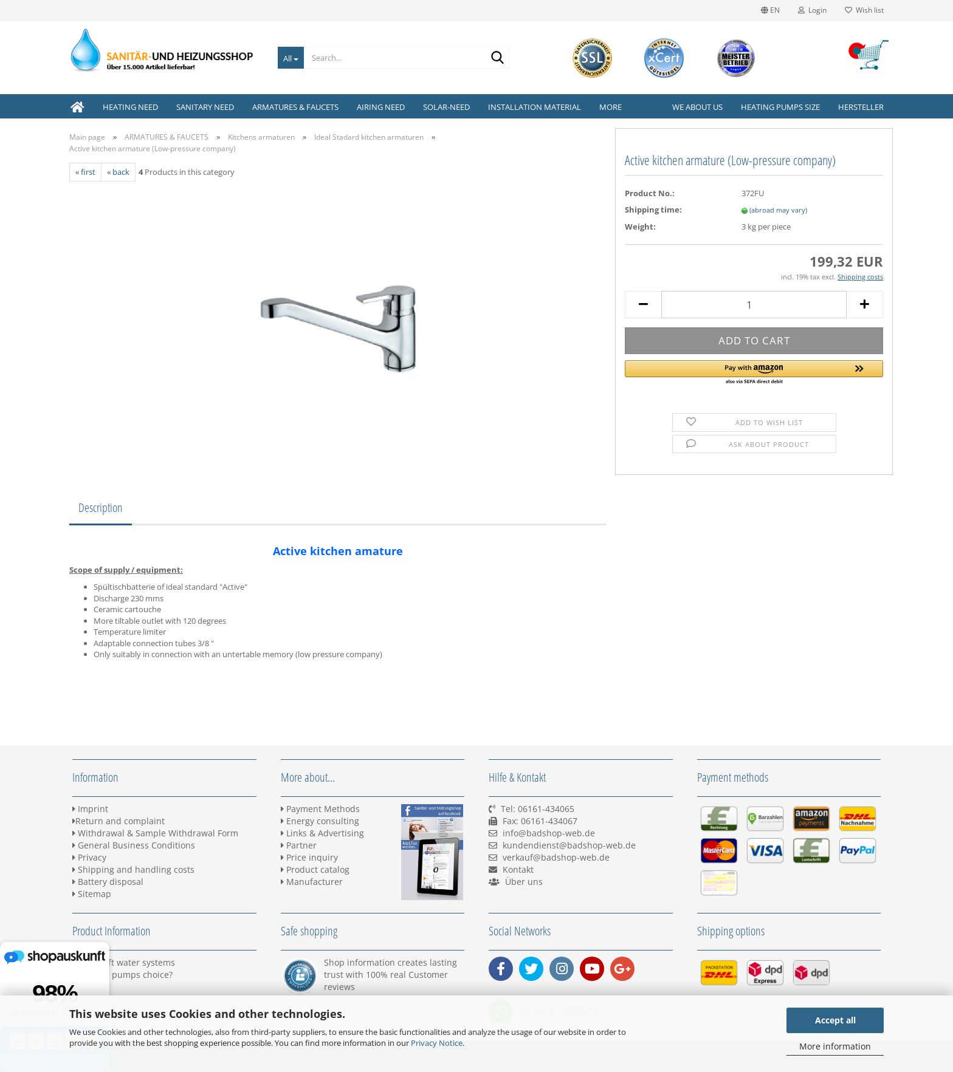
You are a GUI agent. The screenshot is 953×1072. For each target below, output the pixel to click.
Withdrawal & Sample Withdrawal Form (155, 833)
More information (835, 1046)
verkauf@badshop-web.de (556, 857)
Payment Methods (320, 808)
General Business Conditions (133, 845)
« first (85, 171)
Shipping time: (653, 209)
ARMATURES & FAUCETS (295, 106)
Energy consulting (320, 821)
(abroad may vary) (778, 209)
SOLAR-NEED (446, 106)
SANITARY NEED (205, 106)
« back (118, 171)
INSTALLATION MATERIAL (534, 106)
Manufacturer (312, 881)
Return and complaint (118, 821)
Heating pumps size (780, 106)
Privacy (89, 857)
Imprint (90, 808)
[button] (754, 373)
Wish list (864, 10)
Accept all (835, 1020)
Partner (299, 845)
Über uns (524, 881)
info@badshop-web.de (549, 833)
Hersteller (861, 106)
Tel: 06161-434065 (537, 808)
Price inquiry (309, 857)
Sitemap (91, 894)
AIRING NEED (381, 106)
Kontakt (518, 869)
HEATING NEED (130, 106)
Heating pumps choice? (122, 974)
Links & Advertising (322, 833)
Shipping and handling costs (133, 869)
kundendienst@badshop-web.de (569, 845)
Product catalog (315, 869)
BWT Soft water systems (123, 962)
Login (812, 10)
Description (100, 507)
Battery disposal (107, 881)
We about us (697, 106)
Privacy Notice (437, 1042)
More (610, 106)
